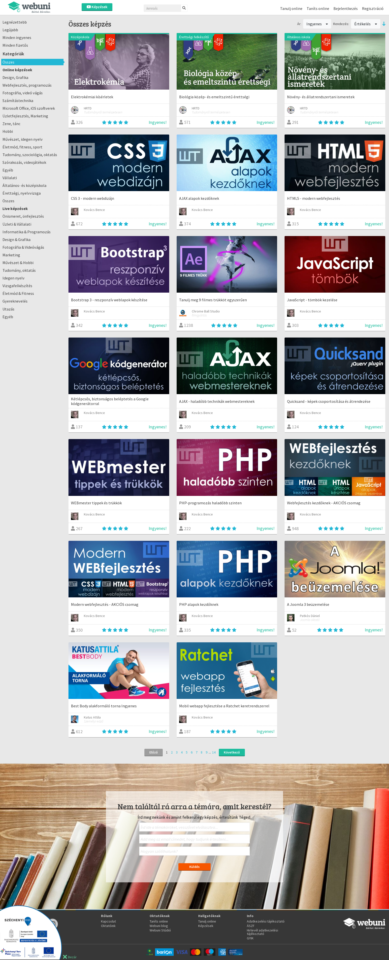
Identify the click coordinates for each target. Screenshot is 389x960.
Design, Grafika (15, 77)
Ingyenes (317, 23)
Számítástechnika (17, 100)
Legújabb (10, 29)
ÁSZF (251, 926)
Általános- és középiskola (24, 185)
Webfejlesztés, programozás (27, 85)
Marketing (11, 254)
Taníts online (318, 8)
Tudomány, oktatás (19, 270)
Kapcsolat (108, 921)
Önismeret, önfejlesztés (23, 216)
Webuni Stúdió (160, 930)
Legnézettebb (14, 22)
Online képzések (17, 69)
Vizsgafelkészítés (17, 285)
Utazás (8, 309)
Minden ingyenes (16, 37)
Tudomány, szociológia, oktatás (29, 154)
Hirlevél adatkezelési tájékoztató (262, 932)
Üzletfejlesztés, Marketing (25, 115)
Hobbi (7, 131)
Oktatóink (108, 926)
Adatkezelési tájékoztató (266, 921)
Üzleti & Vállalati (16, 224)
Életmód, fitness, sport (22, 146)
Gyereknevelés (15, 301)
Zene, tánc (11, 123)
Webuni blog (159, 926)
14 (214, 752)
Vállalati (9, 177)
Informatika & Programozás (26, 231)
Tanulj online (291, 8)
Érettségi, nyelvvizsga (21, 193)
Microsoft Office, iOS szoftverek (28, 108)
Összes (8, 62)
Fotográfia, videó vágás (22, 92)
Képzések (97, 6)
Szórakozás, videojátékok (24, 162)
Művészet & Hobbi (17, 262)
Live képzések (15, 208)
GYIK (250, 938)
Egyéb (7, 170)
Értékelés (365, 23)
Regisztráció (373, 8)
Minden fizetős (15, 45)
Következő (232, 752)
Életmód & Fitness (18, 293)
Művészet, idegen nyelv (22, 139)
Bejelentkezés (345, 8)
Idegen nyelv (13, 277)
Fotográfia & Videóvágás (23, 247)
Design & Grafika (16, 239)
